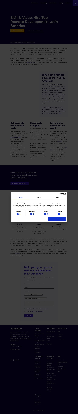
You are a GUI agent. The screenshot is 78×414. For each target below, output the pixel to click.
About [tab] (57, 197)
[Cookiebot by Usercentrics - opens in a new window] (60, 194)
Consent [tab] (20, 197)
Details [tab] (39, 197)
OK (57, 219)
